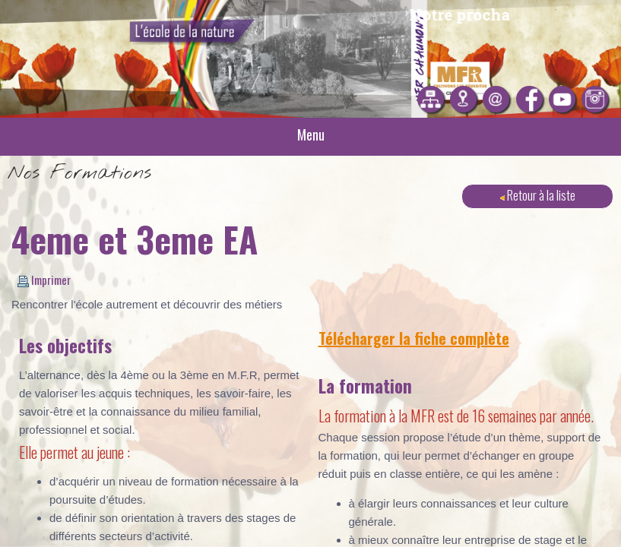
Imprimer (44, 279)
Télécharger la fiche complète (413, 338)
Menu (311, 134)
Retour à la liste (537, 194)
